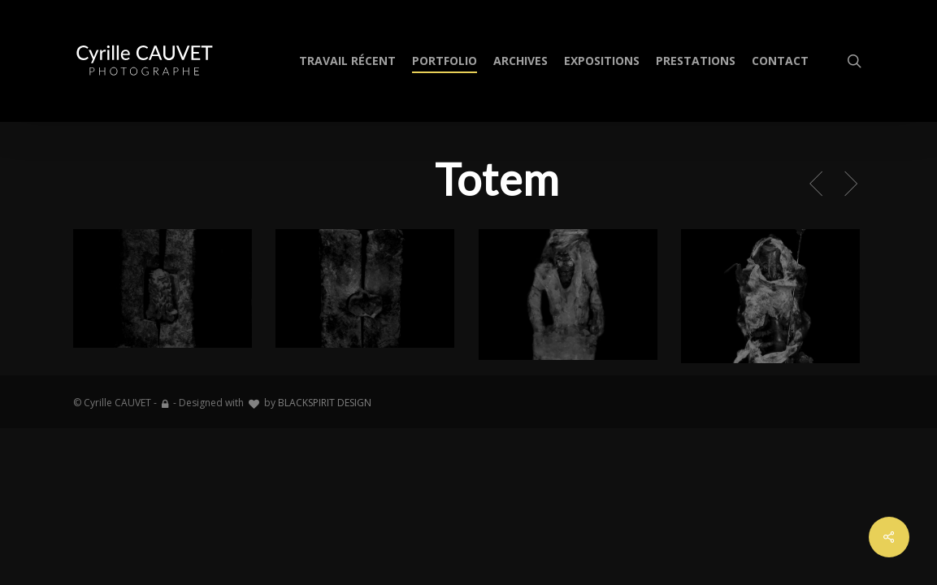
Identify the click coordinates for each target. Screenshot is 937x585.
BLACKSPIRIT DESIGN (324, 403)
